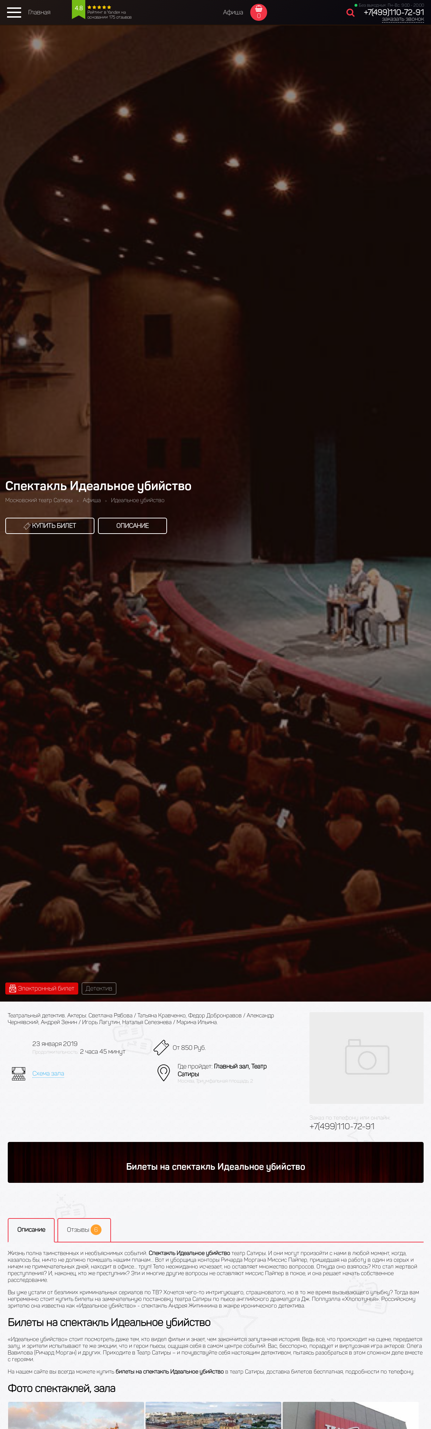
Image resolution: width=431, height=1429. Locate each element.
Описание (132, 526)
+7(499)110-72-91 (394, 12)
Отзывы (84, 1229)
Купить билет (50, 526)
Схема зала (48, 1073)
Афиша (233, 12)
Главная (39, 12)
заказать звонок (403, 19)
